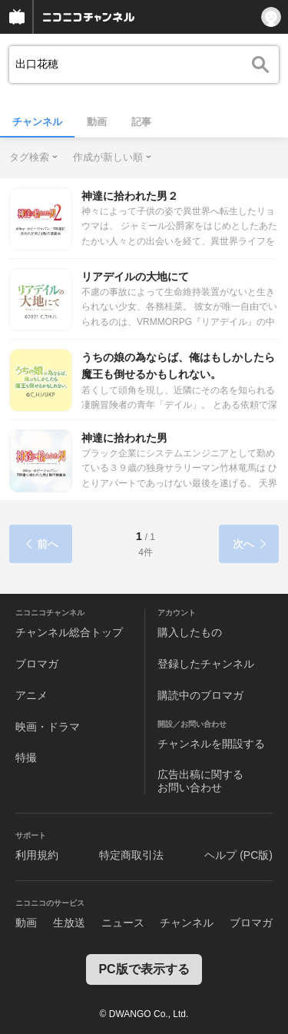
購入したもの (189, 632)
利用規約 (36, 855)
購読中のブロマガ (200, 695)
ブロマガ (36, 664)
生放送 (69, 922)
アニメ (31, 695)
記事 (141, 122)
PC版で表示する (143, 969)
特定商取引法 (131, 855)
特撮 (26, 757)
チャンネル (37, 122)
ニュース (122, 922)
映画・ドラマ (47, 727)
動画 (97, 122)
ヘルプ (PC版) (238, 855)
